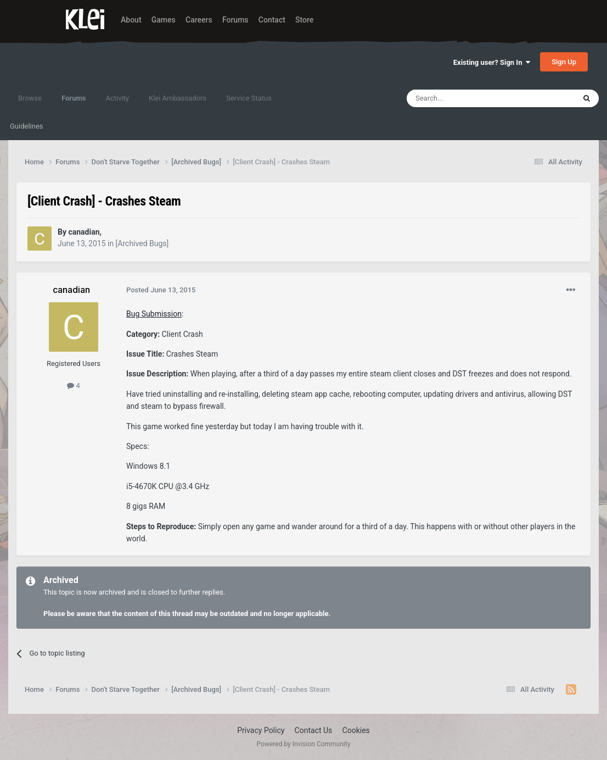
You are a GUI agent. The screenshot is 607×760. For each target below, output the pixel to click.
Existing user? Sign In (491, 62)
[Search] (465, 98)
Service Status (249, 98)
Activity (117, 98)
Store (304, 19)
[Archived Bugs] (142, 243)
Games (163, 19)
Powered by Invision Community (304, 744)
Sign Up (564, 62)
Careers (199, 19)
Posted (161, 290)
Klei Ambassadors (177, 98)
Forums (235, 19)
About (131, 19)
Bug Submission (154, 313)
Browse (30, 98)
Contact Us (314, 730)
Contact (271, 19)
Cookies (356, 730)
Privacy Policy (260, 730)
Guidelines (26, 126)
